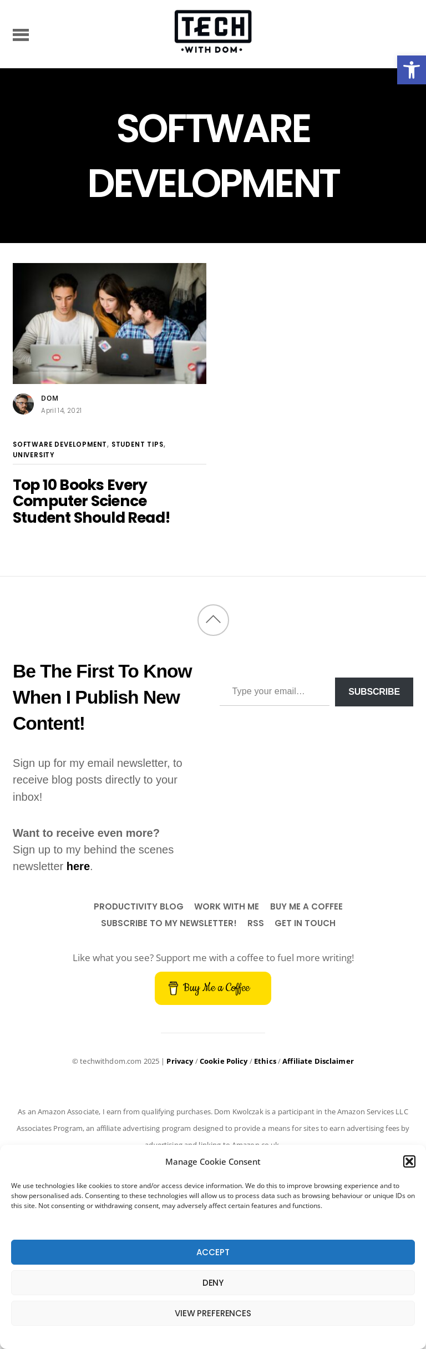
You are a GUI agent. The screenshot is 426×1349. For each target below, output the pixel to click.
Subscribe (374, 691)
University (34, 455)
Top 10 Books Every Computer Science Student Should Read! (91, 501)
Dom (50, 398)
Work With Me (226, 906)
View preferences (213, 1313)
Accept (212, 1252)
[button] (411, 69)
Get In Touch (305, 923)
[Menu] (21, 34)
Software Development (60, 444)
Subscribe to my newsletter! (169, 923)
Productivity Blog (139, 906)
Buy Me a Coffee (306, 906)
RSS (255, 923)
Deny (213, 1283)
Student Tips (137, 444)
